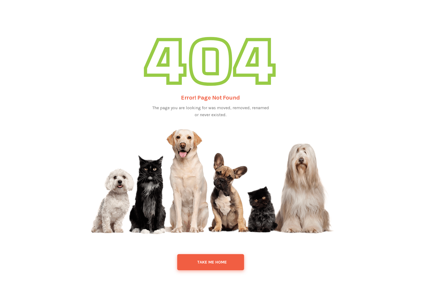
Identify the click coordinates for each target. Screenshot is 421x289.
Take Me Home (212, 262)
